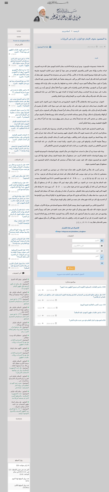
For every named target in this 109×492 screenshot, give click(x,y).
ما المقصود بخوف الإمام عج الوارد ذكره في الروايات (80, 39)
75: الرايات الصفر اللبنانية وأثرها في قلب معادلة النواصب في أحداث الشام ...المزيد (16, 137)
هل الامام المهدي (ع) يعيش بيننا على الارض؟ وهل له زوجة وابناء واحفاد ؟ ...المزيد (16, 148)
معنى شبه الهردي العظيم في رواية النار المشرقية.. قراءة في (16, 385)
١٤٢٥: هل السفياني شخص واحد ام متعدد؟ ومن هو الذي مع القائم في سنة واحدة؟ (17, 241)
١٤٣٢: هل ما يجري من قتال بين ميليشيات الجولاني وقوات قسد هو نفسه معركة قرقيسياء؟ (16, 167)
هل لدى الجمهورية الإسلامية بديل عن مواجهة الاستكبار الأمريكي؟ (16, 370)
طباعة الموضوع (40, 47)
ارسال (67, 268)
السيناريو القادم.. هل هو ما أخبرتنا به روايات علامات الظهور (16, 342)
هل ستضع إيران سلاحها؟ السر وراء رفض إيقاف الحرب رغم (15, 329)
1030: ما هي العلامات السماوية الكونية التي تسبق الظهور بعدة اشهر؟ (79, 287)
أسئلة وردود (63, 31)
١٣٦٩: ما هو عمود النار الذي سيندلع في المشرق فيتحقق (16, 301)
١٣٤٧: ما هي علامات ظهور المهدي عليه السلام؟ (86, 312)
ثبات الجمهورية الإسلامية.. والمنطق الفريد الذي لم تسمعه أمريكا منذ (17, 396)
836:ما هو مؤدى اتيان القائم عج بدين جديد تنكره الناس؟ (84, 320)
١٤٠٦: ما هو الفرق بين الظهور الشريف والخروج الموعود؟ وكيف (16, 411)
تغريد (93, 58)
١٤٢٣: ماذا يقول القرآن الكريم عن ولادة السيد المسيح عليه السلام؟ (16, 266)
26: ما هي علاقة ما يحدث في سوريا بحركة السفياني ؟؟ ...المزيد (16, 92)
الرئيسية (73, 31)
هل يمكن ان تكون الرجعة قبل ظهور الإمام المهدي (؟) (16, 286)
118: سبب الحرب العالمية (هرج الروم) (89, 305)
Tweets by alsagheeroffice (18, 41)
